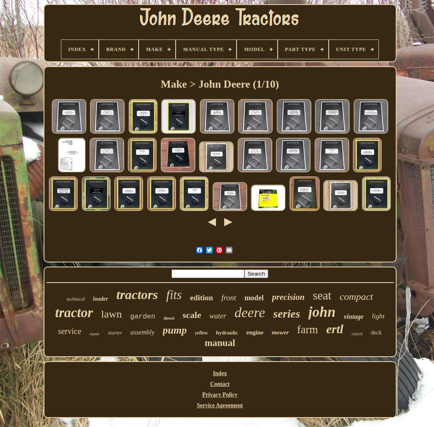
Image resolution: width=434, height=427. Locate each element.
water (217, 316)
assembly (142, 332)
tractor (74, 312)
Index (220, 373)
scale (192, 315)
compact (356, 296)
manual (219, 343)
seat (322, 295)
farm (307, 329)
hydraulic (227, 333)
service (69, 331)
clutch (357, 333)
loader (100, 299)
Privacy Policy (220, 395)
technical (76, 299)
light (378, 316)
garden (142, 316)
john (322, 312)
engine (255, 332)
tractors (137, 294)
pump (175, 330)
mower (280, 332)
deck (376, 333)
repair (95, 334)
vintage (354, 316)
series (286, 313)
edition (201, 297)
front (228, 297)
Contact (220, 384)
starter (115, 333)
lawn (111, 314)
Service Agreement (220, 405)
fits (174, 295)
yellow (201, 333)
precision (288, 297)
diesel (169, 318)
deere (249, 312)
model (254, 298)
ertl (334, 329)
